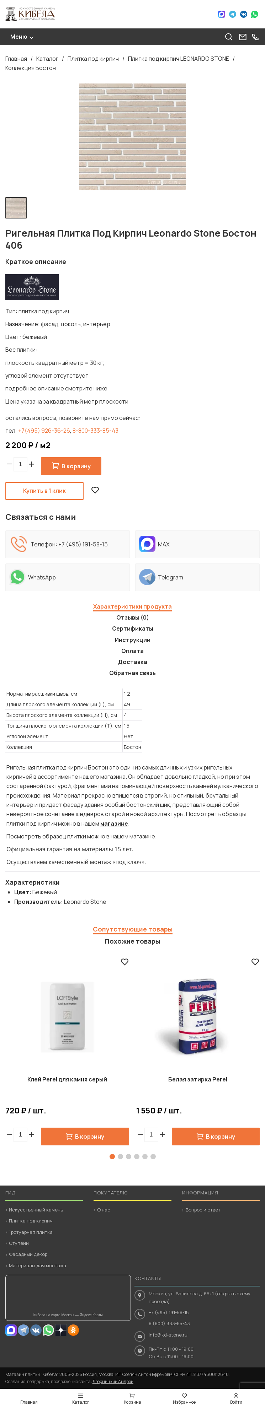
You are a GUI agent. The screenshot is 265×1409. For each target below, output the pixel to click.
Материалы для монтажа (37, 1265)
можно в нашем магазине (121, 836)
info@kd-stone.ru (168, 1335)
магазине (114, 823)
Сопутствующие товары (133, 929)
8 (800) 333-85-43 (169, 1323)
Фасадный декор (28, 1254)
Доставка (132, 662)
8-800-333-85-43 (95, 430)
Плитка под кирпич (93, 59)
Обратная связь (132, 673)
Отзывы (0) (132, 617)
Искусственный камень (36, 1209)
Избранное (184, 1402)
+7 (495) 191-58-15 (83, 544)
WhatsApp (255, 14)
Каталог (47, 59)
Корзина (132, 1402)
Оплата (132, 651)
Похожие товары (132, 941)
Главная (16, 59)
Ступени (19, 1243)
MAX (11, 1330)
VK (244, 14)
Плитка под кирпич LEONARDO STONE (178, 59)
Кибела (30, 14)
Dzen (61, 1330)
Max (222, 14)
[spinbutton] (20, 464)
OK (73, 1330)
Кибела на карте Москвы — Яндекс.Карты (68, 1315)
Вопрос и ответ (203, 1209)
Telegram (233, 14)
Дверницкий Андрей (112, 1381)
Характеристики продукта (132, 606)
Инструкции (132, 640)
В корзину (76, 466)
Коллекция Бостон (30, 68)
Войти (236, 1402)
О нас (103, 1209)
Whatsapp (48, 1330)
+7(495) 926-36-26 (44, 430)
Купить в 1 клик (44, 491)
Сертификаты (132, 628)
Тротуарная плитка (31, 1232)
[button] (31, 464)
